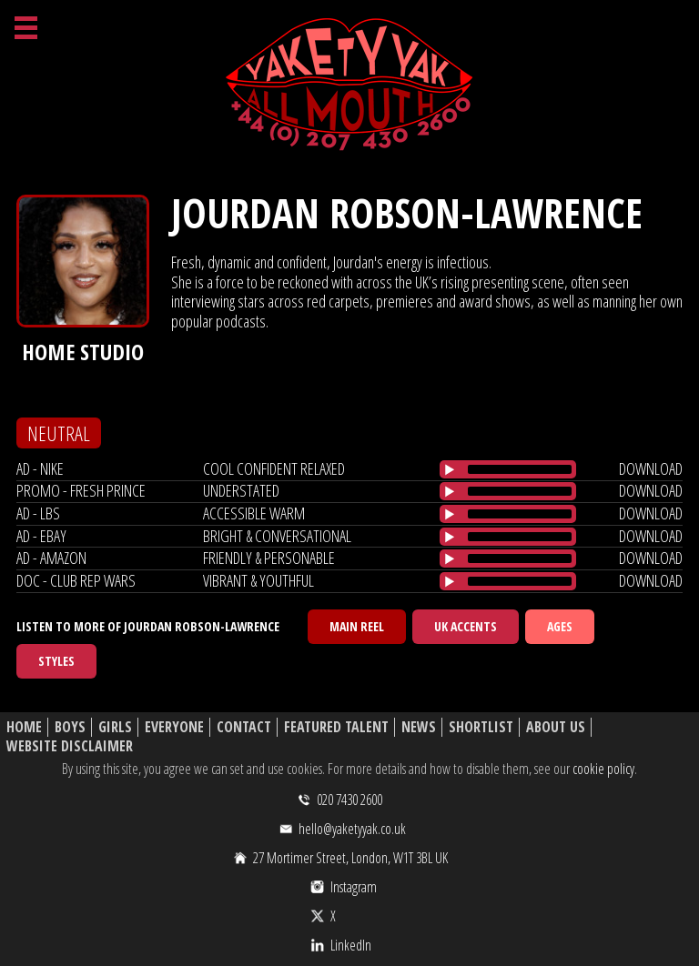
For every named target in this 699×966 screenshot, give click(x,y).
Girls (115, 727)
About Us (555, 727)
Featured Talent (336, 727)
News (418, 727)
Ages (559, 626)
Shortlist (481, 727)
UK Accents (465, 626)
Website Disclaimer (69, 746)
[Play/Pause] (449, 469)
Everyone (174, 727)
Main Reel (356, 626)
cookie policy (603, 769)
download (651, 468)
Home (24, 727)
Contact (244, 727)
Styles (56, 660)
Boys (70, 727)
